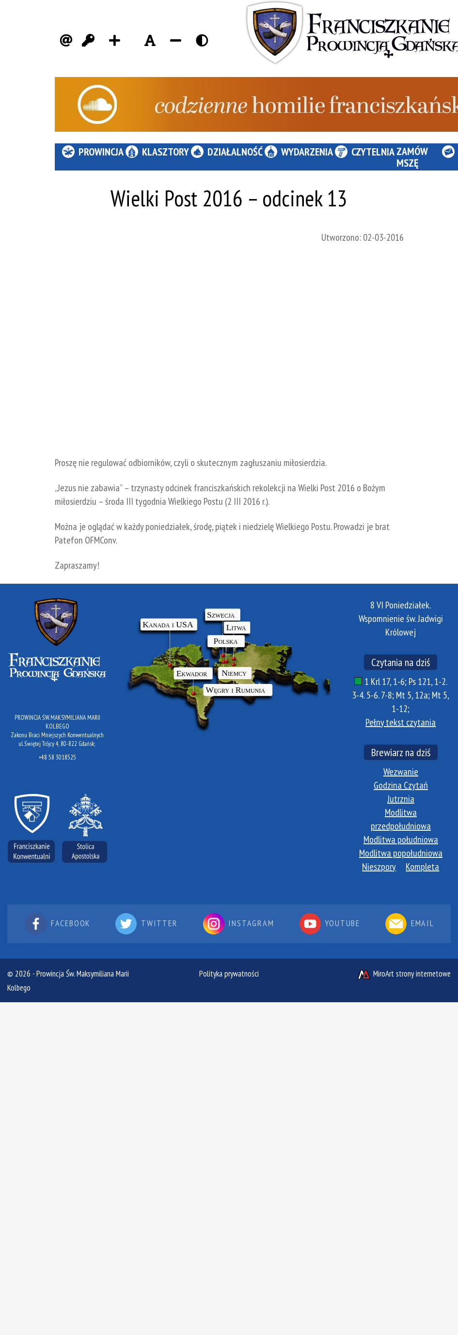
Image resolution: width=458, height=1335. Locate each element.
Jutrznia (400, 798)
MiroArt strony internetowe (404, 973)
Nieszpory (379, 866)
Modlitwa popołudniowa (400, 853)
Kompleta (422, 866)
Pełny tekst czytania (400, 722)
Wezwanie (400, 771)
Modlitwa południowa (400, 839)
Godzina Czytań (401, 785)
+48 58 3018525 (57, 757)
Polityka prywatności (229, 973)
